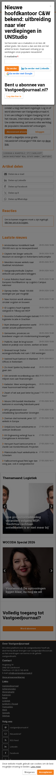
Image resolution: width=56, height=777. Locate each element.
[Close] (50, 6)
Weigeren (29, 772)
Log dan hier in (14, 96)
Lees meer (36, 766)
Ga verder (12, 68)
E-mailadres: (12, 56)
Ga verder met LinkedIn (35, 68)
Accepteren (45, 772)
